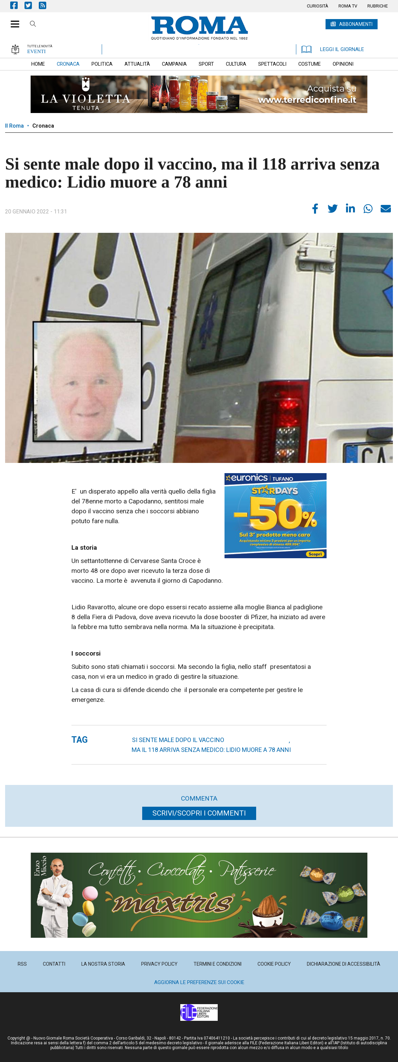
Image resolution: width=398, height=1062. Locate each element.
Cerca (33, 25)
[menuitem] (317, 6)
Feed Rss (46, 5)
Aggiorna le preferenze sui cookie (199, 982)
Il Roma (14, 126)
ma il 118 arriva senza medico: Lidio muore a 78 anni (211, 749)
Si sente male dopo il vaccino (178, 739)
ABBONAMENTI (355, 24)
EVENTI (36, 51)
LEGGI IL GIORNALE (332, 49)
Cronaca (43, 126)
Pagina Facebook (17, 5)
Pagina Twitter (31, 5)
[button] (12, 20)
